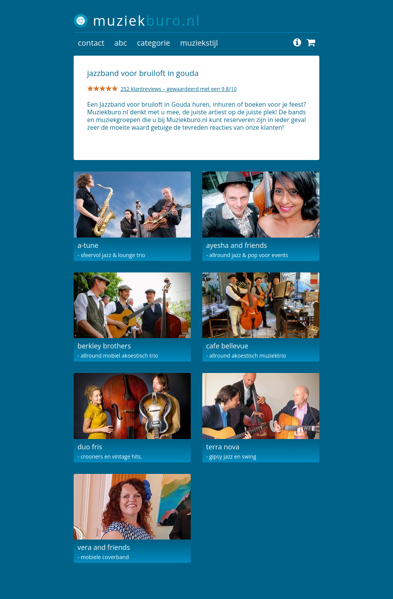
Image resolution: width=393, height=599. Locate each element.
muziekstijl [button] (199, 43)
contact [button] (91, 43)
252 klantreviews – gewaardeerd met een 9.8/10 (179, 88)
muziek (147, 20)
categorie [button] (153, 43)
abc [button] (120, 43)
